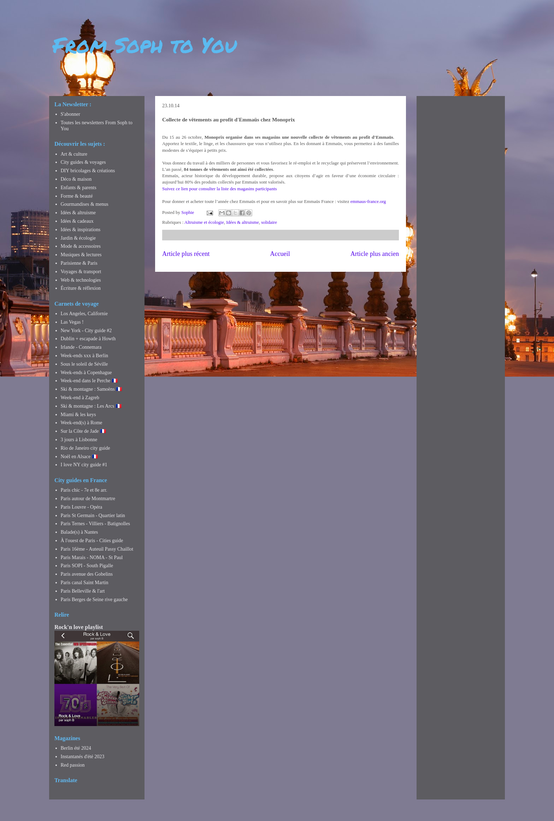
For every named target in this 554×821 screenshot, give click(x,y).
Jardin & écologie (78, 238)
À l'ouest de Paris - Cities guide (92, 540)
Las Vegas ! (72, 322)
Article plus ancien (374, 253)
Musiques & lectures (81, 254)
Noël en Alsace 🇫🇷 (79, 456)
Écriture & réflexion (81, 288)
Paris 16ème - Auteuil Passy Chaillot (97, 549)
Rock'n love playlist (78, 627)
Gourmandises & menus (84, 204)
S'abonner (70, 114)
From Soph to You (145, 44)
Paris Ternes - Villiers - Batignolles (95, 523)
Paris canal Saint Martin (84, 582)
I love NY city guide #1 (84, 464)
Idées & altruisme (242, 222)
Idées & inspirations (81, 229)
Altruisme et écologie (204, 222)
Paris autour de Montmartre (88, 498)
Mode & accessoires (81, 246)
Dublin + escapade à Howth (88, 338)
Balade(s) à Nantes (79, 532)
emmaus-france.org (368, 201)
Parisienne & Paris (79, 263)
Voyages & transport (81, 271)
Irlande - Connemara (81, 347)
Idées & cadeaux (77, 221)
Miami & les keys (78, 414)
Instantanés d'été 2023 (83, 756)
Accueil (280, 253)
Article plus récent (186, 253)
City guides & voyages (83, 162)
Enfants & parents (78, 187)
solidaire (269, 222)
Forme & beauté (77, 196)
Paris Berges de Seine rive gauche (94, 599)
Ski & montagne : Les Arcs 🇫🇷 (91, 406)
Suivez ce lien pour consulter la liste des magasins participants (219, 188)
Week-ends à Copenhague (86, 372)
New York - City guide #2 (86, 330)
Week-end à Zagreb (80, 397)
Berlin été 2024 (76, 748)
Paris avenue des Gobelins (87, 574)
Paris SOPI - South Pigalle (87, 565)
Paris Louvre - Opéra (81, 507)
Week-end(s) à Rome (81, 422)
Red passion (73, 765)
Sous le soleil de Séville (84, 364)
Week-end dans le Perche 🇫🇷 (89, 380)
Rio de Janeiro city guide (85, 448)
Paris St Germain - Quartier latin (93, 515)
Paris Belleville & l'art (83, 591)
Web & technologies (81, 280)
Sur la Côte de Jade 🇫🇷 (83, 431)
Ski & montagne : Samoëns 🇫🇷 (91, 389)
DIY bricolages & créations (88, 170)
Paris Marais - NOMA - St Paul (92, 557)
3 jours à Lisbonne (79, 439)
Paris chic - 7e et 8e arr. (84, 490)
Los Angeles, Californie (84, 313)
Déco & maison (76, 179)
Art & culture (74, 154)
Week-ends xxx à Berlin (84, 355)
